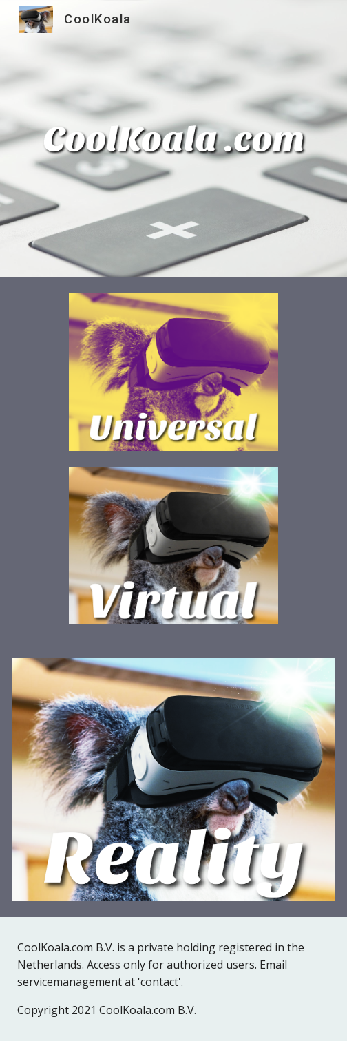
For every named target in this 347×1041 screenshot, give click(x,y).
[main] (173, 979)
